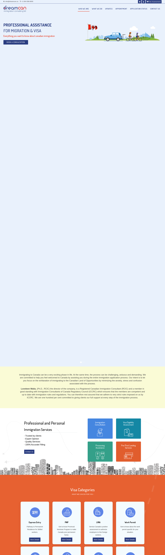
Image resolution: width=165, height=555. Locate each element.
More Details (34, 540)
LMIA (98, 522)
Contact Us (155, 9)
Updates (109, 9)
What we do (97, 9)
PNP (66, 522)
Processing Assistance (100, 446)
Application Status (138, 9)
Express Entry (35, 522)
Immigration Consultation (100, 423)
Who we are (83, 9)
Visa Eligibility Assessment (128, 423)
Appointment (121, 9)
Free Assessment (154, 2)
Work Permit (130, 522)
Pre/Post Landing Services (128, 446)
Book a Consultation (16, 42)
